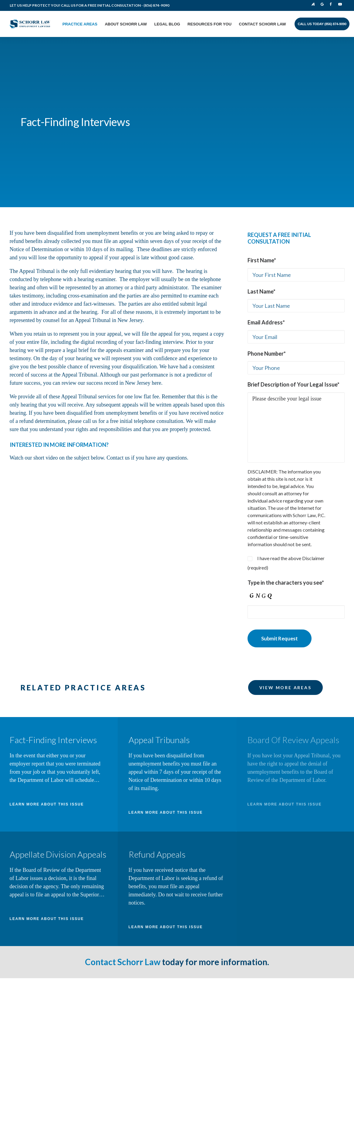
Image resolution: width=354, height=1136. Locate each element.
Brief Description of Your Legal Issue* (293, 270)
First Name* (262, 146)
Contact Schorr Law (262, 24)
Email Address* (266, 208)
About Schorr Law (126, 24)
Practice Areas (79, 24)
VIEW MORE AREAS (285, 573)
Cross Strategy (318, 1021)
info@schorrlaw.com (46, 993)
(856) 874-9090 (156, 5)
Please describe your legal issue (296, 314)
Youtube (341, 4)
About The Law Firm (128, 941)
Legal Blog (167, 24)
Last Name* (261, 177)
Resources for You (209, 24)
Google (323, 4)
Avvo (313, 4)
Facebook (332, 4)
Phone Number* (267, 240)
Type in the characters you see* (286, 469)
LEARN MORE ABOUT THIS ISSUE (47, 691)
